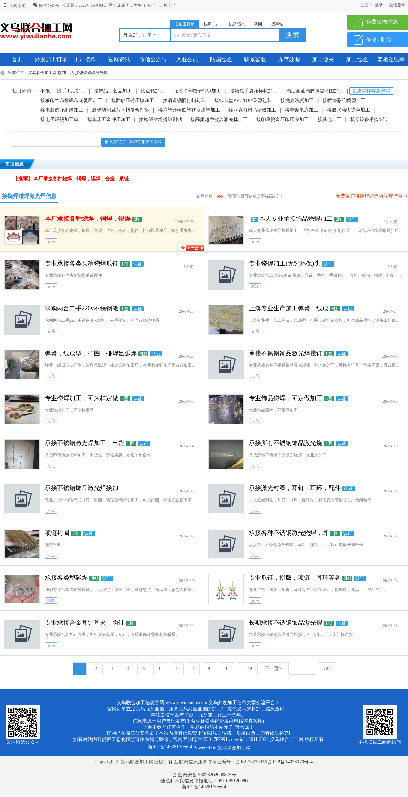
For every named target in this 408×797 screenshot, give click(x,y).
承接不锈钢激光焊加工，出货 (84, 443)
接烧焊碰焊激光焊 (91, 72)
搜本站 (277, 23)
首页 (17, 59)
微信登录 (397, 5)
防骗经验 (221, 59)
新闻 (258, 23)
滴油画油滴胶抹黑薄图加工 (314, 91)
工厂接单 (85, 59)
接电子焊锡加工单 (59, 119)
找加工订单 (184, 24)
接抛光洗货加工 (297, 100)
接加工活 (66, 72)
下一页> (273, 668)
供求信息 (237, 23)
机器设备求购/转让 (370, 119)
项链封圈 (57, 532)
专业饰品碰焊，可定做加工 (285, 398)
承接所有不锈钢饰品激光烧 (285, 443)
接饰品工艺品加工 (113, 91)
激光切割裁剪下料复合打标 (120, 110)
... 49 (247, 668)
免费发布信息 (382, 22)
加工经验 (357, 59)
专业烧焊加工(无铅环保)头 (284, 263)
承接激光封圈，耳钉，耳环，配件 (295, 488)
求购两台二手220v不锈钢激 (81, 308)
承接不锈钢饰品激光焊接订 (285, 353)
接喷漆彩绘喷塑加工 (344, 100)
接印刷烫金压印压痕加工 (282, 119)
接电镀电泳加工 (301, 110)
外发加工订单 (51, 59)
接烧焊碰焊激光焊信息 (29, 196)
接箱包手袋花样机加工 (253, 91)
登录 (379, 5)
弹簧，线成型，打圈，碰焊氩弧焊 (91, 353)
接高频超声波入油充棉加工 (219, 119)
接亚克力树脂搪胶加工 (252, 110)
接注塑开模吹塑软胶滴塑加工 (189, 110)
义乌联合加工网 (42, 72)
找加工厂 (212, 23)
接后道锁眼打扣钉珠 (184, 100)
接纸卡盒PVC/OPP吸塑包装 (243, 100)
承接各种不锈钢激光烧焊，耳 (288, 532)
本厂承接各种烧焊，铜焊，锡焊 (88, 218)
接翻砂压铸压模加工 (132, 100)
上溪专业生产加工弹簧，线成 (288, 308)
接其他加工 (329, 119)
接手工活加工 (71, 91)
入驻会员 (187, 59)
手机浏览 (14, 5)
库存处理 (289, 59)
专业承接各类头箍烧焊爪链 (81, 263)
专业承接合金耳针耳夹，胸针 (84, 622)
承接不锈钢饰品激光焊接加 (81, 488)
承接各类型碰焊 (66, 577)
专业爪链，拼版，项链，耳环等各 (295, 577)
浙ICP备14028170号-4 (290, 761)
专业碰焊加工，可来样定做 (81, 398)
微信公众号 (46, 5)
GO (327, 668)
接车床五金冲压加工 (108, 119)
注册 (364, 5)
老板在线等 (391, 59)
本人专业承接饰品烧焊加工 (296, 218)
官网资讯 (119, 59)
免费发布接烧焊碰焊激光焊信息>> (372, 196)
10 (226, 668)
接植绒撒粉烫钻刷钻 (160, 119)
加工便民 (323, 59)
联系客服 (255, 59)
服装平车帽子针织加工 (197, 91)
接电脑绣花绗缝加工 (61, 110)
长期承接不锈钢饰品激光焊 (285, 622)
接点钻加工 (153, 91)
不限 (45, 91)
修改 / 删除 (379, 40)
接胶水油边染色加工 (348, 110)
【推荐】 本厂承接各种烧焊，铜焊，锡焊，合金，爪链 (71, 178)
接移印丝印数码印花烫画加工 (71, 100)
